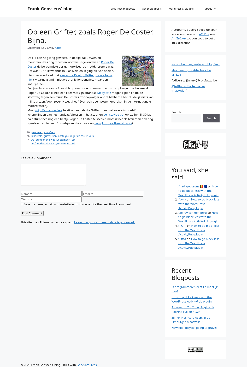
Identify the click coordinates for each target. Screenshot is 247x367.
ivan (54, 136)
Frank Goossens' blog (50, 8)
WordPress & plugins (184, 8)
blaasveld (36, 136)
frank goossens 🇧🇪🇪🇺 (192, 186)
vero (91, 136)
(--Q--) (182, 226)
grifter (47, 136)
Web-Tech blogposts (123, 8)
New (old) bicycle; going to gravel (194, 328)
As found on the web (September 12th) (53, 139)
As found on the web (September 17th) (53, 143)
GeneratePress (87, 365)
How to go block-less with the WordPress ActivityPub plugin (198, 190)
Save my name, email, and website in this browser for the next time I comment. (77, 208)
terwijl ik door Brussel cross (113, 123)
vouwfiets (49, 132)
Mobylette (104, 93)
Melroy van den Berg (192, 213)
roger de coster (78, 136)
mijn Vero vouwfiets (48, 110)
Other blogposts (152, 8)
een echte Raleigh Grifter (77, 75)
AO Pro (204, 34)
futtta (182, 199)
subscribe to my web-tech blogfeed (196, 64)
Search (176, 112)
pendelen (36, 132)
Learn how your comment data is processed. (104, 226)
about (212, 8)
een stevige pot (113, 114)
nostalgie (63, 136)
